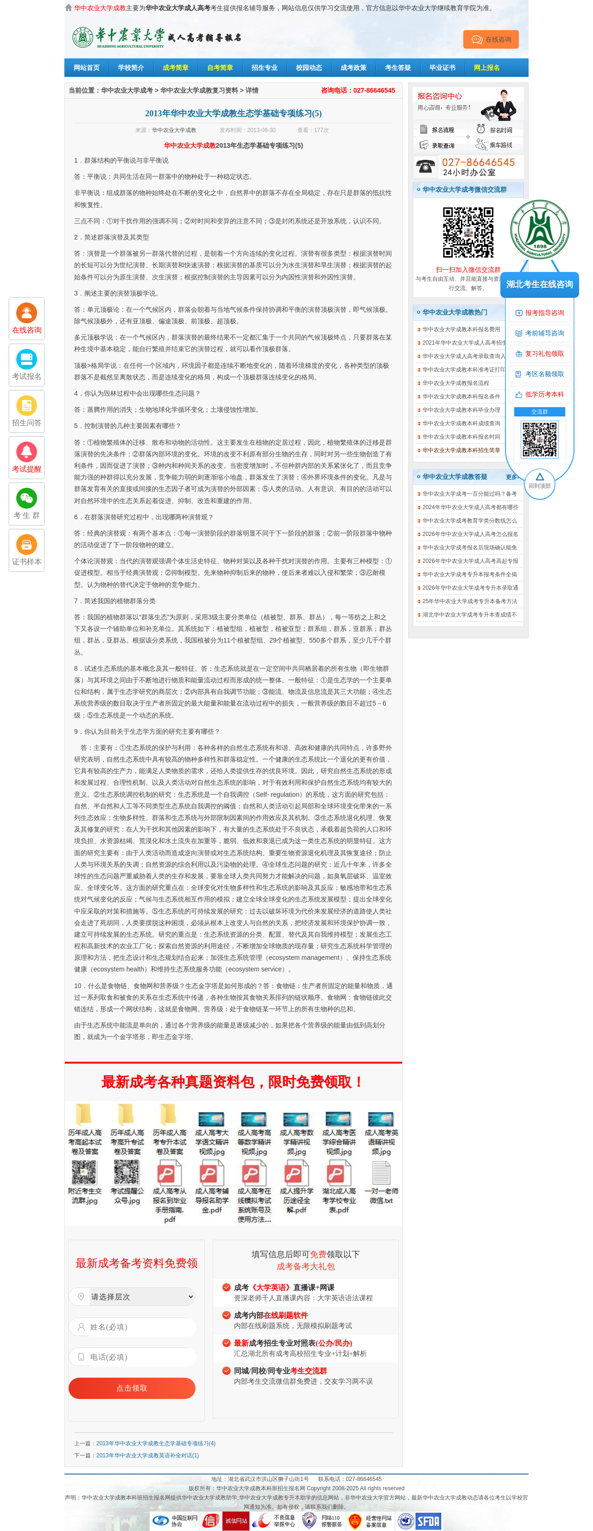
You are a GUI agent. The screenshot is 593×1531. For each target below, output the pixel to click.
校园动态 (309, 67)
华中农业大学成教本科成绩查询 (461, 423)
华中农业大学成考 (127, 90)
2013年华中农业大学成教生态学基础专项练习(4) (155, 1443)
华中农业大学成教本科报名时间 (461, 437)
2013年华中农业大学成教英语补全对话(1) (147, 1455)
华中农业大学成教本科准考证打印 (464, 369)
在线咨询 (491, 39)
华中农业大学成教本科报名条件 (461, 396)
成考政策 (353, 67)
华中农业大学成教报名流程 (456, 383)
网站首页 (87, 67)
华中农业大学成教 (174, 130)
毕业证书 (442, 67)
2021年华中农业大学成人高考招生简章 (470, 343)
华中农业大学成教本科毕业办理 (461, 410)
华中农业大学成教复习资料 (199, 90)
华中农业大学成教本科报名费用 (461, 329)
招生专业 (265, 67)
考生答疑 (398, 67)
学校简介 (131, 67)
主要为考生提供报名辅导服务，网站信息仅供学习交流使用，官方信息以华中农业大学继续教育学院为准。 (285, 8)
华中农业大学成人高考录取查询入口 (467, 356)
